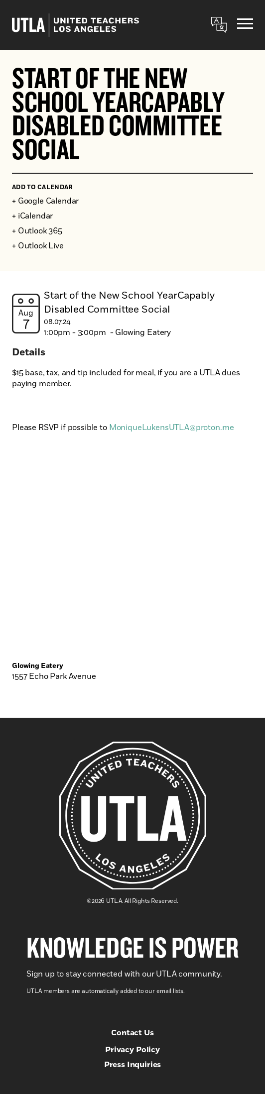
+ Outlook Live (38, 245)
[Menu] (245, 25)
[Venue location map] (132, 570)
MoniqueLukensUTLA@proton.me (171, 427)
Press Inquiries (132, 1064)
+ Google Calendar (45, 201)
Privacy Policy (132, 1049)
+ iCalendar (32, 216)
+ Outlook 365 (37, 230)
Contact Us (132, 1032)
